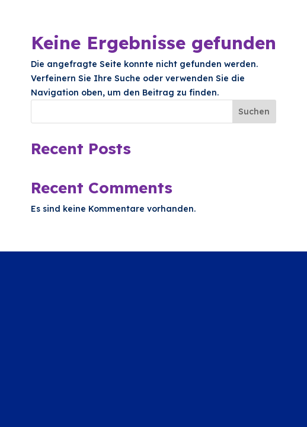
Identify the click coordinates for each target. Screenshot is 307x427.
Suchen (254, 111)
